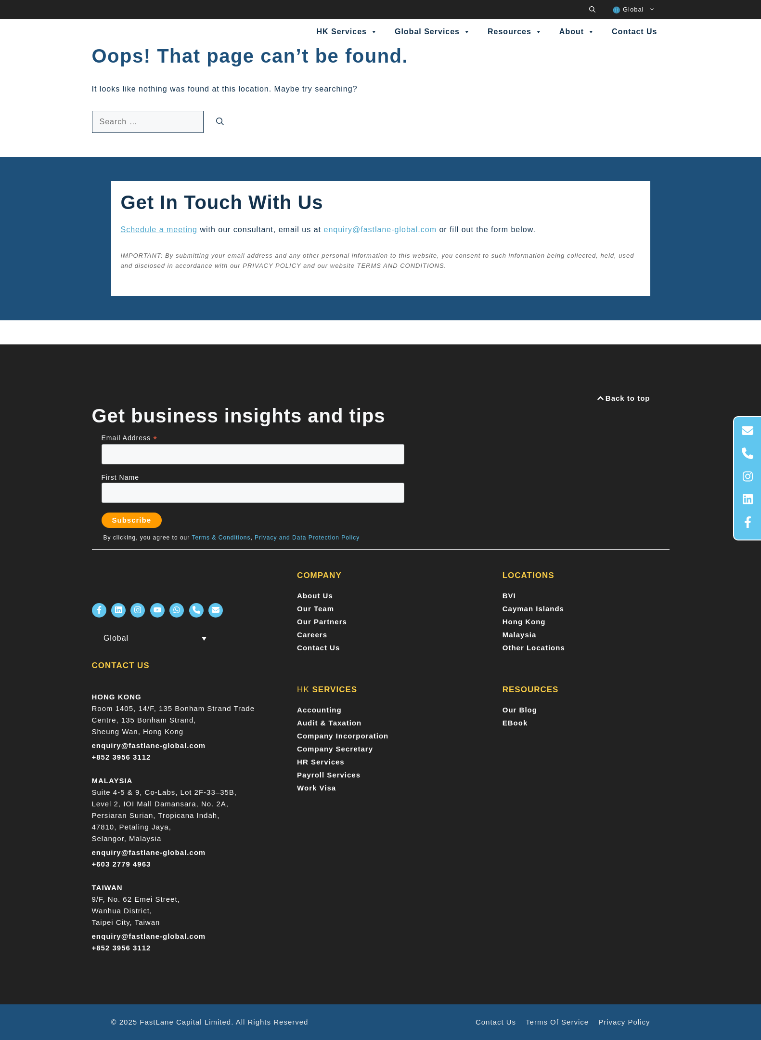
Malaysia (520, 635)
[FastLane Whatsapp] (176, 610)
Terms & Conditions (221, 537)
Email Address (130, 438)
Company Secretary (335, 749)
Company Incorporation (342, 736)
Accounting (319, 710)
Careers (312, 635)
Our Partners (322, 622)
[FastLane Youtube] (157, 610)
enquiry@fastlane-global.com (380, 229)
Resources (515, 31)
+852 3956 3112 (121, 757)
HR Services (321, 762)
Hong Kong (524, 622)
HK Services (347, 31)
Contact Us (634, 31)
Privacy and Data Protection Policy (307, 537)
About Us (315, 596)
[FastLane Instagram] (137, 610)
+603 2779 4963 (121, 864)
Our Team (315, 609)
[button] (592, 9)
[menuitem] (633, 9)
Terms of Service (557, 1022)
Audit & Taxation (329, 723)
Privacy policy (624, 1022)
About (577, 31)
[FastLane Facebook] (99, 610)
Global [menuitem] (116, 638)
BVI (509, 596)
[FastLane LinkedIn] (118, 610)
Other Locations (534, 648)
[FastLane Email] (215, 610)
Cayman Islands (533, 609)
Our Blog (520, 710)
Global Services (433, 31)
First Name (120, 477)
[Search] (220, 122)
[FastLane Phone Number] (196, 610)
